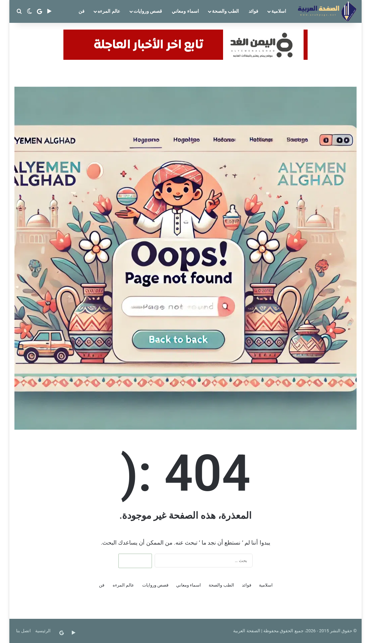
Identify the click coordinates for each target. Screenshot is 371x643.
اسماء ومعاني (185, 11)
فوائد (253, 11)
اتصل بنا (23, 630)
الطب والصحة (225, 11)
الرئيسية (43, 630)
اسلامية (278, 11)
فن (81, 11)
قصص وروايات (148, 11)
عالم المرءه (109, 11)
